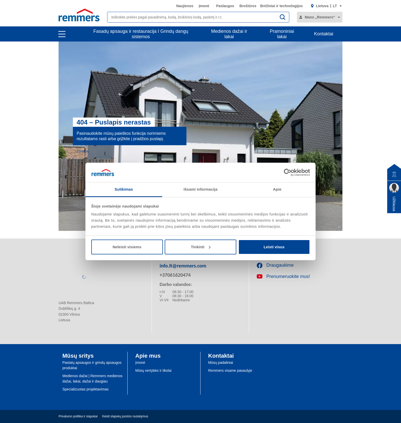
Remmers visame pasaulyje (230, 370)
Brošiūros (247, 6)
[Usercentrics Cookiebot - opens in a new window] (287, 172)
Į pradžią (83, 151)
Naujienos (184, 6)
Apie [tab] (277, 189)
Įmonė (204, 6)
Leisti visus (274, 247)
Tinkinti (200, 247)
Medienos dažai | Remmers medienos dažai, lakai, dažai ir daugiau (92, 378)
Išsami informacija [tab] (201, 189)
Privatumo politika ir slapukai (78, 416)
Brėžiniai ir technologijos (281, 6)
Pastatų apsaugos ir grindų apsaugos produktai (91, 365)
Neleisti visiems (127, 247)
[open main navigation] (62, 34)
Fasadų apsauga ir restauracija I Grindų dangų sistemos (140, 34)
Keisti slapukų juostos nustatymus (125, 416)
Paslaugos (225, 6)
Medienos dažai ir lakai (229, 34)
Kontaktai (323, 33)
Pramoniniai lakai (282, 34)
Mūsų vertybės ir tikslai (153, 370)
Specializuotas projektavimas (85, 389)
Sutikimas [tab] (124, 189)
